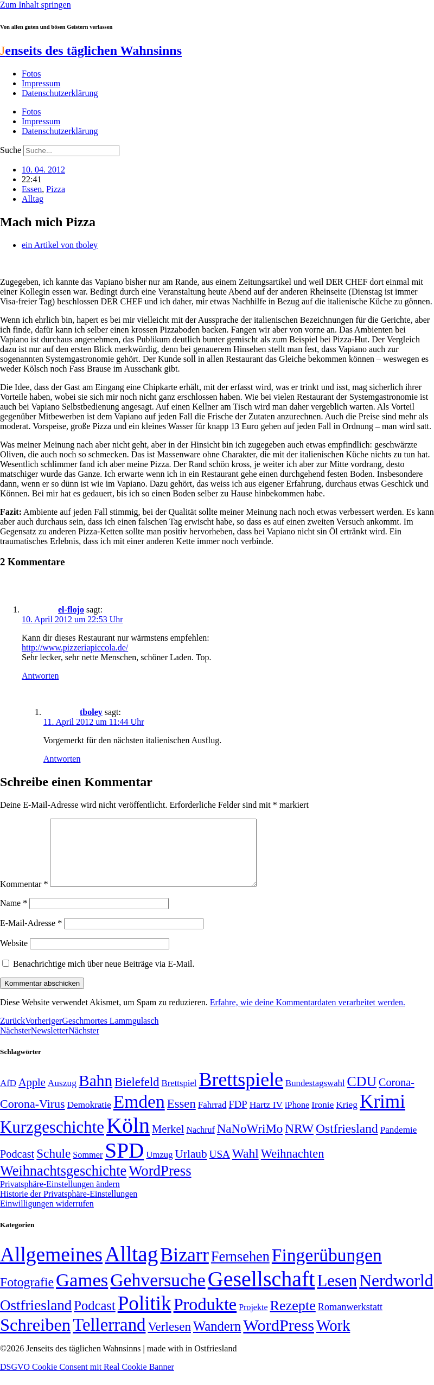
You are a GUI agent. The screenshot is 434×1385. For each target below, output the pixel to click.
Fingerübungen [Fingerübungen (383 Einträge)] (327, 1268)
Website (14, 956)
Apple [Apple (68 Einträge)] (32, 1095)
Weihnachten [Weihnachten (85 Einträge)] (292, 1166)
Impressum (41, 83)
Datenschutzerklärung (60, 93)
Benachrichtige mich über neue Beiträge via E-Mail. (104, 976)
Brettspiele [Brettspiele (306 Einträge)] (241, 1092)
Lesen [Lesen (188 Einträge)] (337, 1293)
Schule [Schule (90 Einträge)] (53, 1166)
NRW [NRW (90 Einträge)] (299, 1141)
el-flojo (71, 609)
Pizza (55, 189)
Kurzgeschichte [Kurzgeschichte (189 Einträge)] (52, 1140)
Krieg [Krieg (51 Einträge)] (347, 1117)
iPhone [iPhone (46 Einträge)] (297, 1118)
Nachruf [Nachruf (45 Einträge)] (200, 1142)
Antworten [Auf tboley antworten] (61, 758)
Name (13, 916)
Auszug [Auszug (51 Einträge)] (62, 1095)
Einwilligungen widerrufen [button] (47, 1216)
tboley (91, 712)
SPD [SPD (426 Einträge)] (124, 1163)
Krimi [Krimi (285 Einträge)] (382, 1114)
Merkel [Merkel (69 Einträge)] (168, 1142)
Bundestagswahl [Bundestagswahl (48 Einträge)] (314, 1096)
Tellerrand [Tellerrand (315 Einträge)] (109, 1338)
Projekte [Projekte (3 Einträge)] (253, 1320)
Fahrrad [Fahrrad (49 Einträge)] (212, 1118)
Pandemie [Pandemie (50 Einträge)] (398, 1143)
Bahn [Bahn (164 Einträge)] (95, 1093)
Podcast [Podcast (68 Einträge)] (17, 1167)
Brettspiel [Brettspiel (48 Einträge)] (179, 1096)
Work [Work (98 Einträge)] (333, 1338)
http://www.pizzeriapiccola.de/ (75, 647)
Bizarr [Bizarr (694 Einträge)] (184, 1268)
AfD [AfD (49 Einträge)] (8, 1096)
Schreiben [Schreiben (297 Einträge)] (35, 1338)
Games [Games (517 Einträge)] (82, 1293)
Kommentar (24, 897)
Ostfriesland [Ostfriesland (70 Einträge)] (36, 1318)
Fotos (31, 73)
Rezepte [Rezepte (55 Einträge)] (293, 1318)
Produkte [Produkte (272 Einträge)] (205, 1317)
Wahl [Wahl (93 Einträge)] (245, 1166)
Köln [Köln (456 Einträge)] (128, 1138)
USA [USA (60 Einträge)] (219, 1167)
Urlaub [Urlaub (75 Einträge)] (191, 1166)
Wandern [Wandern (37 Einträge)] (217, 1339)
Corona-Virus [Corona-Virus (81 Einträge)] (32, 1117)
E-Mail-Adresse (31, 936)
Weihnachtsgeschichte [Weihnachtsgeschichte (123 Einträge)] (63, 1184)
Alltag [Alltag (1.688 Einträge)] (131, 1267)
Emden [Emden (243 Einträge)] (139, 1115)
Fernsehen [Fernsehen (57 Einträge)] (240, 1270)
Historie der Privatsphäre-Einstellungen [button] (68, 1206)
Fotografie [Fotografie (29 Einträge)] (27, 1295)
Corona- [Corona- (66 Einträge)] (396, 1095)
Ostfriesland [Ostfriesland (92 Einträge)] (347, 1141)
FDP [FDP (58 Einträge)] (237, 1117)
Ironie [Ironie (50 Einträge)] (322, 1118)
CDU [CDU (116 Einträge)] (362, 1094)
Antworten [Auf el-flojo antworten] (40, 675)
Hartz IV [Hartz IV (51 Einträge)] (266, 1117)
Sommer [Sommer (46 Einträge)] (88, 1168)
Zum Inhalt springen (35, 4)
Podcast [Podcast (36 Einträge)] (94, 1318)
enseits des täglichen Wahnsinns (91, 50)
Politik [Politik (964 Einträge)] (144, 1316)
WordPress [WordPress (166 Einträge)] (278, 1338)
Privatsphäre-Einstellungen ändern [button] (60, 1197)
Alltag (32, 198)
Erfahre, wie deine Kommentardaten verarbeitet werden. (307, 1015)
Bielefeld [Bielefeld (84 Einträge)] (136, 1095)
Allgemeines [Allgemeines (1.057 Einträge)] (51, 1267)
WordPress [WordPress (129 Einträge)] (160, 1184)
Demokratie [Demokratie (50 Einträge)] (89, 1118)
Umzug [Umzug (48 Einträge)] (159, 1168)
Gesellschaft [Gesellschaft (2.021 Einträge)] (261, 1292)
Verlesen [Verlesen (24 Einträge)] (169, 1339)
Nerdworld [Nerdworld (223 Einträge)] (396, 1293)
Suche (10, 150)
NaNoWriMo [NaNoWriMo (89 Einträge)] (250, 1141)
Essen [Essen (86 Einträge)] (181, 1117)
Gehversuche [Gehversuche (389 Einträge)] (157, 1293)
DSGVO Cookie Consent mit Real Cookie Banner (87, 1379)
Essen (32, 189)
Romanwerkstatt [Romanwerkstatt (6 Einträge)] (350, 1319)
